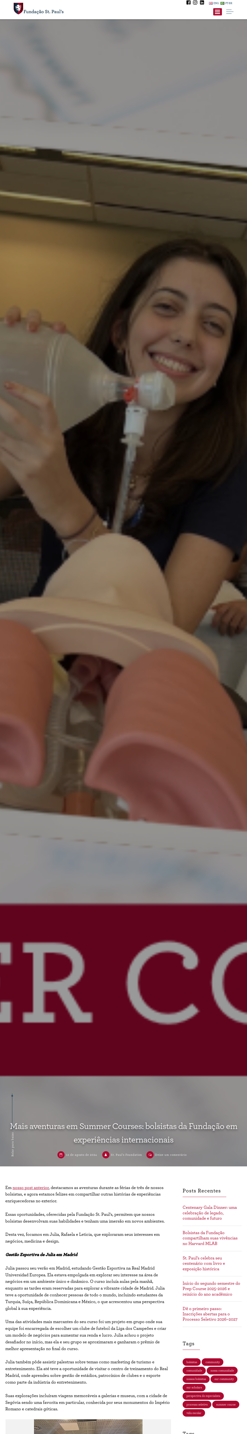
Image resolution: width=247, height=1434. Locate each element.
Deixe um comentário (171, 1154)
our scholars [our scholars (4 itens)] (194, 1387)
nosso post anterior (31, 1187)
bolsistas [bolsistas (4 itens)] (191, 1362)
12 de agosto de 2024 (81, 1154)
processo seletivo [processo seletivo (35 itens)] (197, 1404)
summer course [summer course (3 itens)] (226, 1404)
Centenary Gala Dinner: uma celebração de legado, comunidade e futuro (210, 1213)
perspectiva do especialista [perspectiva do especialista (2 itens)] (203, 1395)
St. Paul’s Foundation (126, 1154)
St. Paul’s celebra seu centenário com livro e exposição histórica (204, 1263)
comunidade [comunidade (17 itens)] (194, 1370)
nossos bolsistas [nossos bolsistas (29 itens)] (196, 1379)
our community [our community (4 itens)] (224, 1379)
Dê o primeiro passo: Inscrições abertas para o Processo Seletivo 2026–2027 (210, 1314)
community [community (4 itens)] (213, 1362)
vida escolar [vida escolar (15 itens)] (193, 1413)
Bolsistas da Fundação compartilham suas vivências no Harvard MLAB (210, 1238)
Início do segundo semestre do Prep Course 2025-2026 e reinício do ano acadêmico (211, 1289)
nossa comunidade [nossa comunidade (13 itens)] (222, 1370)
